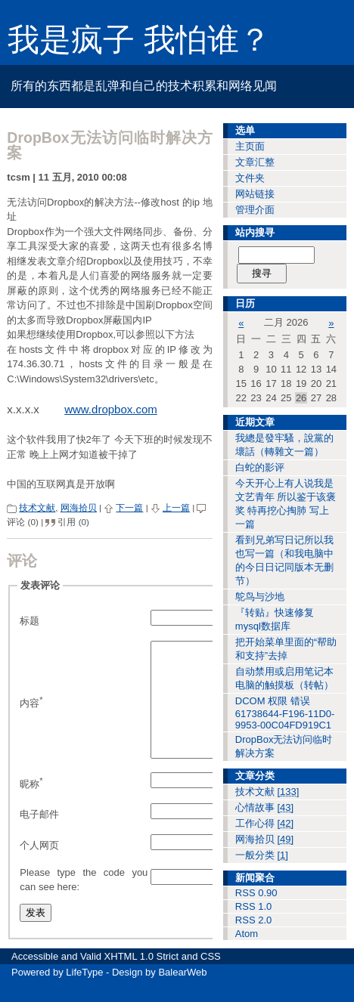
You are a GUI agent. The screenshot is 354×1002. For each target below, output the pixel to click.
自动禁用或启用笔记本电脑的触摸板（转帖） (284, 678)
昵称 (31, 805)
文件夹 (250, 178)
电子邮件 (39, 837)
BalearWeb (182, 994)
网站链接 (255, 193)
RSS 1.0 (253, 906)
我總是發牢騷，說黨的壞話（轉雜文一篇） (284, 444)
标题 (29, 620)
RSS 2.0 (253, 920)
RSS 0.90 (256, 892)
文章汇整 (255, 162)
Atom (246, 933)
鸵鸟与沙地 (259, 596)
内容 (31, 713)
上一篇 (176, 507)
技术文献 (37, 507)
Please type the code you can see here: (84, 902)
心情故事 (264, 807)
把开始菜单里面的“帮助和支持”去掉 (286, 648)
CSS (210, 978)
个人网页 (39, 868)
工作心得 (264, 823)
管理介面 (255, 209)
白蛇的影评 (259, 467)
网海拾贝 (79, 507)
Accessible (34, 978)
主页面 (250, 146)
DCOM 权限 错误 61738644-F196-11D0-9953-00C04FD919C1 (285, 713)
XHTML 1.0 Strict (141, 978)
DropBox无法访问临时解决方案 (284, 746)
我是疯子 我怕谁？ (139, 39)
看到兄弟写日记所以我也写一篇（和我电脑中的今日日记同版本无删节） (284, 560)
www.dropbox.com (110, 409)
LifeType (84, 994)
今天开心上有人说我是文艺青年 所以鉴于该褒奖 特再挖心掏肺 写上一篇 (286, 504)
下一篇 (129, 507)
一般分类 (261, 855)
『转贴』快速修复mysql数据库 (274, 619)
